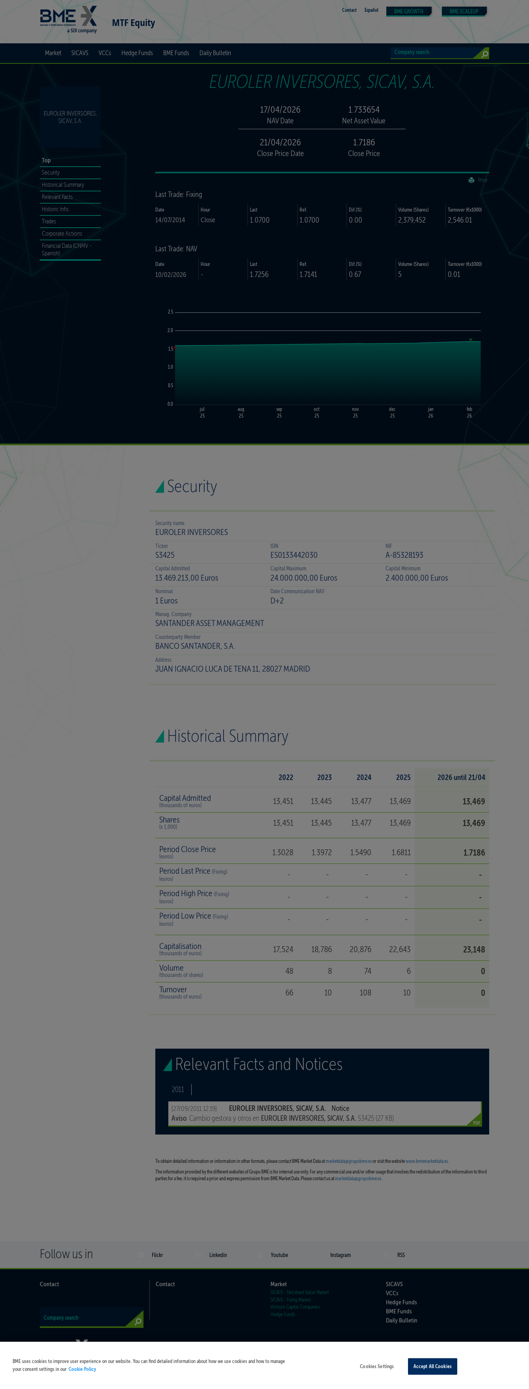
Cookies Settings (377, 1369)
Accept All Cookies (433, 1369)
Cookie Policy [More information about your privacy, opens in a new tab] (82, 1372)
